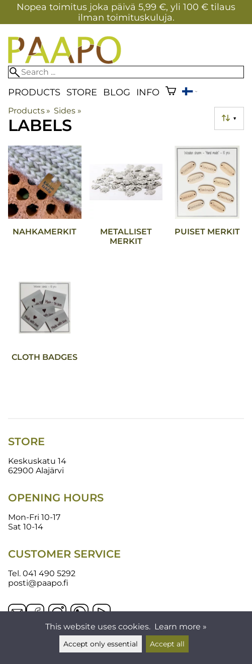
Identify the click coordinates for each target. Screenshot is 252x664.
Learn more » (180, 626)
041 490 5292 (49, 573)
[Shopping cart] (170, 92)
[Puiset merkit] (207, 204)
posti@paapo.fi (38, 583)
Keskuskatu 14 (37, 461)
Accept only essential (100, 643)
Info (147, 92)
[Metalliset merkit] (126, 204)
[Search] (126, 72)
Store (81, 92)
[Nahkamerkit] (44, 204)
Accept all (167, 643)
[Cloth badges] (44, 329)
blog (116, 92)
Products (34, 92)
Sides (67, 110)
